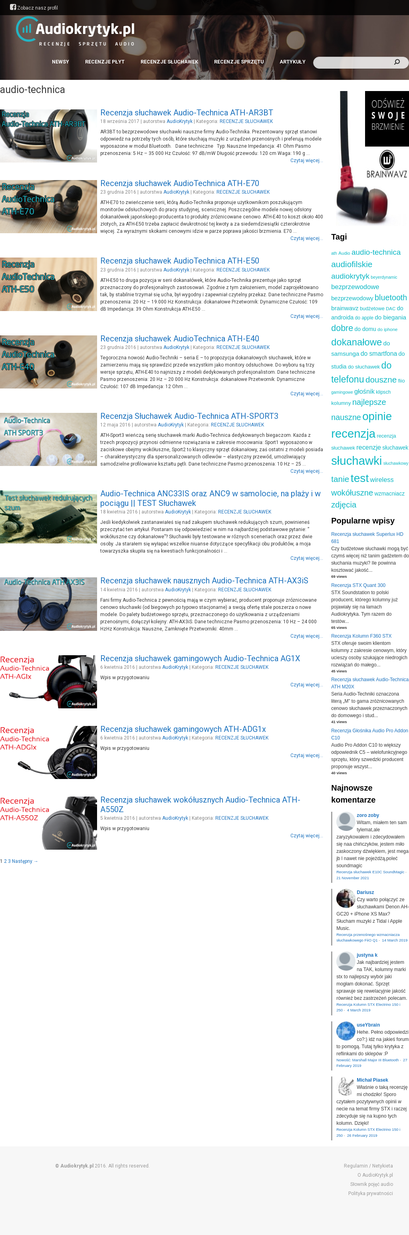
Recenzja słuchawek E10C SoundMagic (370, 872)
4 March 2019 (359, 1010)
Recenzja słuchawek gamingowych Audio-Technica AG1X (200, 658)
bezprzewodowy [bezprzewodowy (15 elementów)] (352, 298)
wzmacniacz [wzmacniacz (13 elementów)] (389, 493)
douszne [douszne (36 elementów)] (381, 379)
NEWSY (60, 62)
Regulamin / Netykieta (368, 1166)
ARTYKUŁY (293, 62)
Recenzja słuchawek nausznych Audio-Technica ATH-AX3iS (204, 580)
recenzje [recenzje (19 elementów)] (368, 447)
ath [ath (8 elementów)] (334, 253)
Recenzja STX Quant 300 (358, 585)
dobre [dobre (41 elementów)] (342, 328)
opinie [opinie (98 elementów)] (377, 416)
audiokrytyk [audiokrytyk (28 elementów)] (350, 276)
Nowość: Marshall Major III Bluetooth (367, 1060)
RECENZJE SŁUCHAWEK (169, 62)
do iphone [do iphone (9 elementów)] (387, 329)
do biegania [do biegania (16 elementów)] (390, 317)
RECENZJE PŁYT (105, 62)
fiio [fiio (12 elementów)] (401, 381)
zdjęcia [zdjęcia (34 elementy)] (343, 504)
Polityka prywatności (370, 1193)
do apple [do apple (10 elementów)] (364, 318)
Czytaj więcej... (306, 160)
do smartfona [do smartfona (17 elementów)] (379, 353)
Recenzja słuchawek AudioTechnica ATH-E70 (179, 183)
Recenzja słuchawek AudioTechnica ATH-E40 (179, 338)
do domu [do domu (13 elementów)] (365, 329)
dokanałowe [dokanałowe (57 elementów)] (356, 342)
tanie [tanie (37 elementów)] (340, 479)
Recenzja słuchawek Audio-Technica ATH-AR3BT (186, 112)
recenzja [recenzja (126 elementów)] (353, 433)
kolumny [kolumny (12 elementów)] (341, 403)
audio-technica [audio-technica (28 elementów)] (376, 252)
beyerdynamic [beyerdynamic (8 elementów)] (384, 277)
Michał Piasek (372, 1080)
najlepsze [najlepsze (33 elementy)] (369, 402)
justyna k (367, 955)
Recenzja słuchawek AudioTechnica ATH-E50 (179, 261)
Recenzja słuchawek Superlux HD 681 (367, 537)
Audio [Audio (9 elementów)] (344, 253)
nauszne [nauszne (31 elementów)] (346, 417)
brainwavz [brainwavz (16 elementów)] (344, 308)
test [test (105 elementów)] (360, 478)
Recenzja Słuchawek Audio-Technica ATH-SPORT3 (189, 416)
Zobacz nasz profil (34, 8)
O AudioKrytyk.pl (375, 1175)
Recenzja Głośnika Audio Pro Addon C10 (369, 734)
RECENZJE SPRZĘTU (239, 62)
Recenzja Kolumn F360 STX (361, 636)
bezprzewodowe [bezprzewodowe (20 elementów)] (355, 287)
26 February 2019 (362, 1135)
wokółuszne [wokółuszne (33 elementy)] (352, 492)
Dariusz (365, 892)
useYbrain (368, 1025)
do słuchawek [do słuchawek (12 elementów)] (364, 367)
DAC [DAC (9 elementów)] (390, 308)
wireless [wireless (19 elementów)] (382, 479)
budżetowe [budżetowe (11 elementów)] (372, 308)
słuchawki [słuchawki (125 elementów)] (356, 460)
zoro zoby (368, 815)
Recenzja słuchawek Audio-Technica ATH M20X (370, 683)
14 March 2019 (394, 940)
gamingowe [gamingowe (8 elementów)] (342, 392)
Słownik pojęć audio (371, 1184)
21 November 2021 (352, 878)
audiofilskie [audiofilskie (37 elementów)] (351, 264)
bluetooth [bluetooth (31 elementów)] (391, 297)
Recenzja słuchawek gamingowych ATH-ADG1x (183, 729)
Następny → (25, 861)
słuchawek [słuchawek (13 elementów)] (395, 447)
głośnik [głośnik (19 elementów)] (364, 391)
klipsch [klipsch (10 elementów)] (383, 392)
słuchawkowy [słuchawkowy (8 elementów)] (396, 463)
